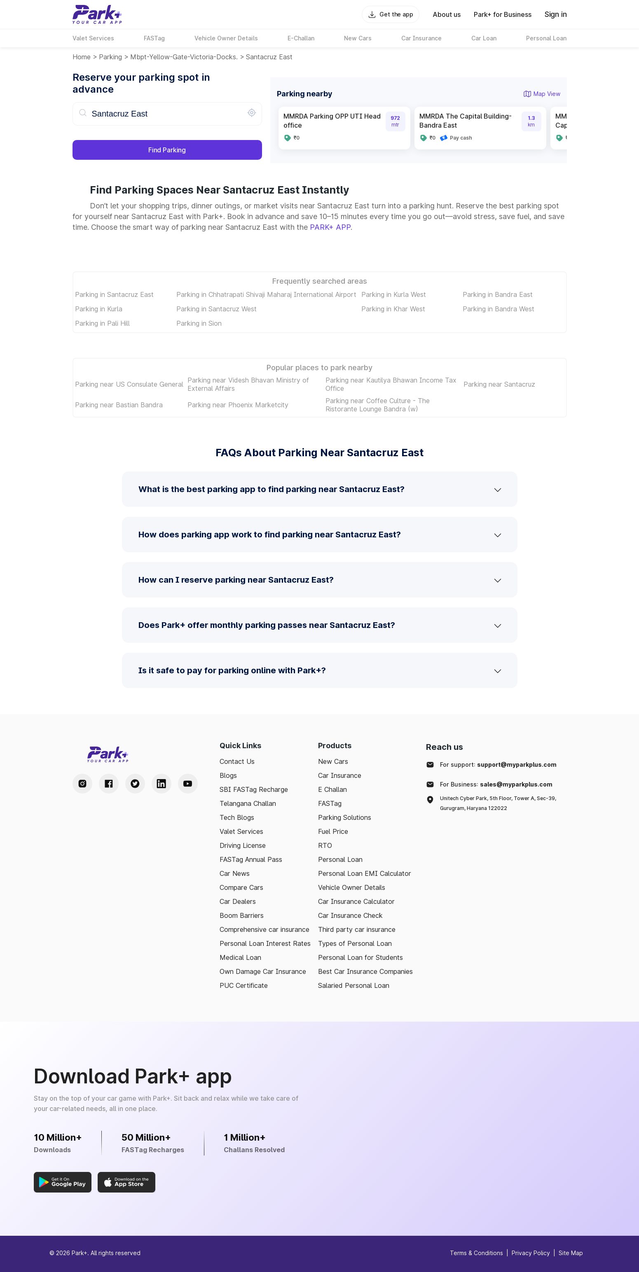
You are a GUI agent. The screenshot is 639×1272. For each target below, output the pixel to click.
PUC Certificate (244, 985)
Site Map (571, 1252)
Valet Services (241, 831)
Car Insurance (339, 775)
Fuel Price (333, 831)
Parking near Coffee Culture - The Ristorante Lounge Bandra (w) (377, 405)
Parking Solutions (344, 817)
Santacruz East (269, 57)
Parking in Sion (199, 323)
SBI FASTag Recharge (254, 789)
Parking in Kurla (98, 309)
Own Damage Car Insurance (263, 971)
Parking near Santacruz (499, 384)
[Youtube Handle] (188, 784)
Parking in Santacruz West (216, 309)
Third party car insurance (357, 929)
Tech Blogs (237, 817)
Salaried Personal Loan (353, 985)
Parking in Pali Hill (102, 323)
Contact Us (237, 761)
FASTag (330, 803)
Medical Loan (240, 957)
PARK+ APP (330, 227)
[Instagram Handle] (82, 784)
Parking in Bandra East (498, 294)
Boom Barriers (242, 915)
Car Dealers (238, 901)
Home (82, 57)
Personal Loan (340, 859)
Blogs (228, 775)
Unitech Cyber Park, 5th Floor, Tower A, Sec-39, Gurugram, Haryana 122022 (498, 803)
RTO (325, 845)
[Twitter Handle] (135, 784)
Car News (235, 873)
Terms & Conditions (476, 1252)
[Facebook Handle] (109, 784)
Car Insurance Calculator (356, 901)
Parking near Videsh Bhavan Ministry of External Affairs (248, 384)
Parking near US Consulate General (129, 384)
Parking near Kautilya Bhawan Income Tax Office (390, 384)
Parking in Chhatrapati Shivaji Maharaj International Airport (266, 294)
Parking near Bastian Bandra (119, 405)
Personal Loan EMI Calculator (364, 873)
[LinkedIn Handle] (161, 784)
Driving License (243, 845)
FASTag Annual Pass (251, 859)
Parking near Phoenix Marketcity (237, 405)
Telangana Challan (248, 803)
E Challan (332, 789)
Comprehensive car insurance (264, 929)
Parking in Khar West (393, 309)
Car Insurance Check (350, 915)
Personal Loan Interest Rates (265, 943)
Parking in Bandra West (498, 309)
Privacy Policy (531, 1252)
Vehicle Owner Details (351, 887)
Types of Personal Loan (355, 943)
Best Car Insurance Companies (365, 971)
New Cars (333, 761)
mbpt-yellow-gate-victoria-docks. (184, 57)
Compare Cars (241, 887)
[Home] (97, 14)
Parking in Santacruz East (114, 294)
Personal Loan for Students (360, 957)
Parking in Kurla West (393, 294)
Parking (110, 57)
